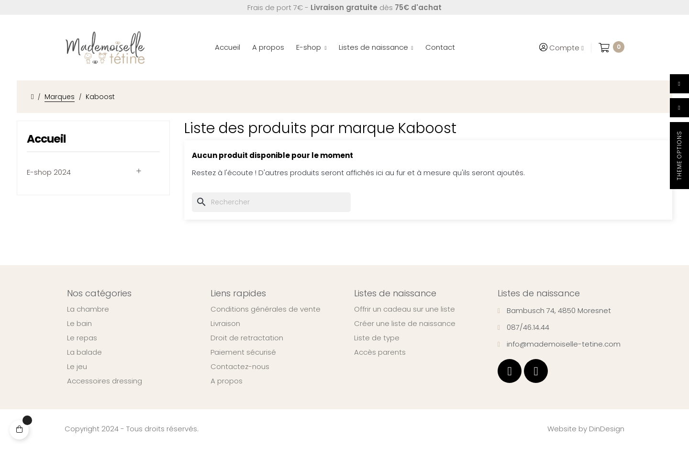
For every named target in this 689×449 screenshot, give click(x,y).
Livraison (225, 323)
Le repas (82, 338)
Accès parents (380, 352)
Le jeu (77, 366)
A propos (227, 381)
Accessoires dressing (104, 381)
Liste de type (377, 338)
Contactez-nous (240, 366)
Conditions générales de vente (266, 309)
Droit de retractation (247, 338)
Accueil (46, 138)
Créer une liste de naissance (405, 323)
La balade (84, 352)
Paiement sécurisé (243, 352)
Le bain (79, 323)
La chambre (88, 309)
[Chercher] (271, 202)
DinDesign (606, 429)
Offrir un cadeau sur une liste (404, 309)
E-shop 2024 (49, 172)
